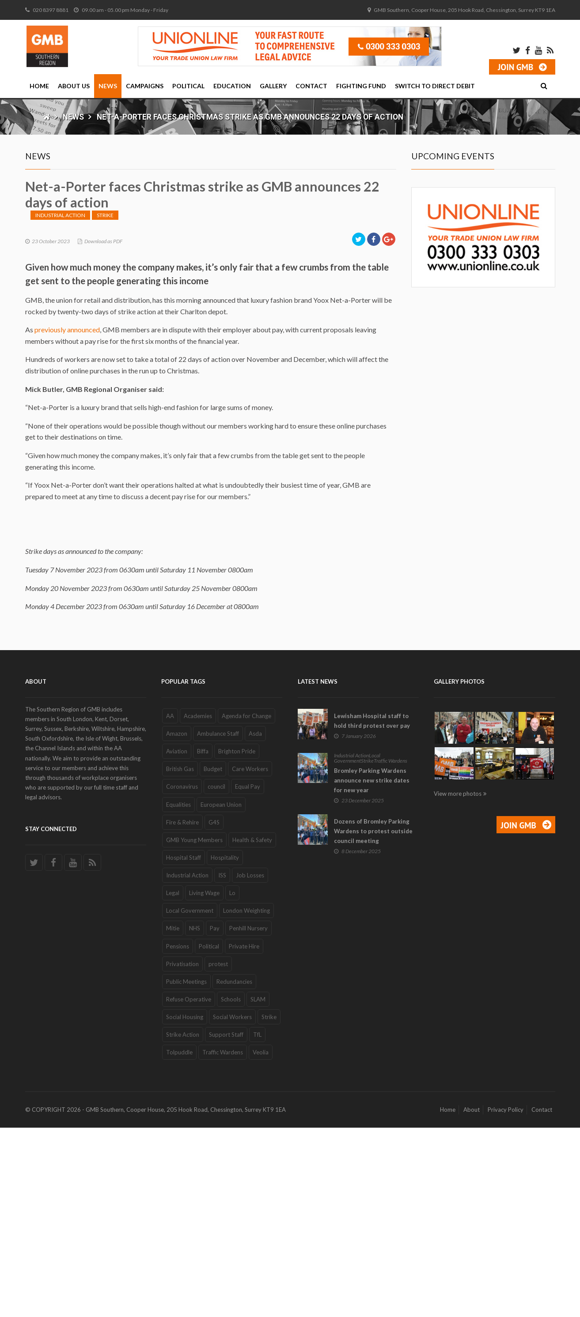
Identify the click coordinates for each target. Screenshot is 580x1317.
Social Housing (184, 1206)
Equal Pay (247, 975)
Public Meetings (186, 1170)
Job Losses (250, 1064)
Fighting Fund (361, 86)
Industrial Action (60, 404)
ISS (222, 1064)
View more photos (457, 982)
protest (218, 1152)
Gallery (273, 86)
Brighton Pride (236, 940)
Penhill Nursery (248, 1117)
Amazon (176, 922)
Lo (232, 1082)
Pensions (177, 1135)
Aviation (176, 940)
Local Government (189, 1099)
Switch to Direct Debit (435, 86)
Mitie (172, 1117)
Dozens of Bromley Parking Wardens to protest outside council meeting (373, 1020)
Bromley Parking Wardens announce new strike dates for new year (371, 969)
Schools (231, 1188)
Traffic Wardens (222, 1241)
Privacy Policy (505, 1298)
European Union (221, 993)
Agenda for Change (246, 905)
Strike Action (182, 1223)
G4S (214, 1011)
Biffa (202, 940)
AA (170, 905)
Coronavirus (182, 975)
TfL (257, 1223)
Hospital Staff (183, 1046)
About (471, 1298)
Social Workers (232, 1206)
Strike (105, 404)
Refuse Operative (188, 1188)
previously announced (67, 519)
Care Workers (250, 958)
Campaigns (144, 86)
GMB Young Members (194, 1029)
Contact (311, 86)
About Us (74, 86)
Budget (213, 958)
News (108, 86)
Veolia (261, 1241)
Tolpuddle (179, 1241)
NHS (194, 1117)
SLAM (257, 1188)
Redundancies (234, 1170)
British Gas (180, 958)
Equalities (178, 993)
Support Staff (226, 1223)
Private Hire (244, 1135)
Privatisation (182, 1152)
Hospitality (225, 1046)
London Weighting (246, 1099)
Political (188, 86)
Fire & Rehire (182, 1011)
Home (39, 86)
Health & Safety (252, 1029)
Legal (172, 1082)
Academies (198, 905)
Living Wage (204, 1082)
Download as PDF (103, 430)
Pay (215, 1117)
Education (232, 86)
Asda (255, 922)
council (216, 975)
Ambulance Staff (218, 922)
